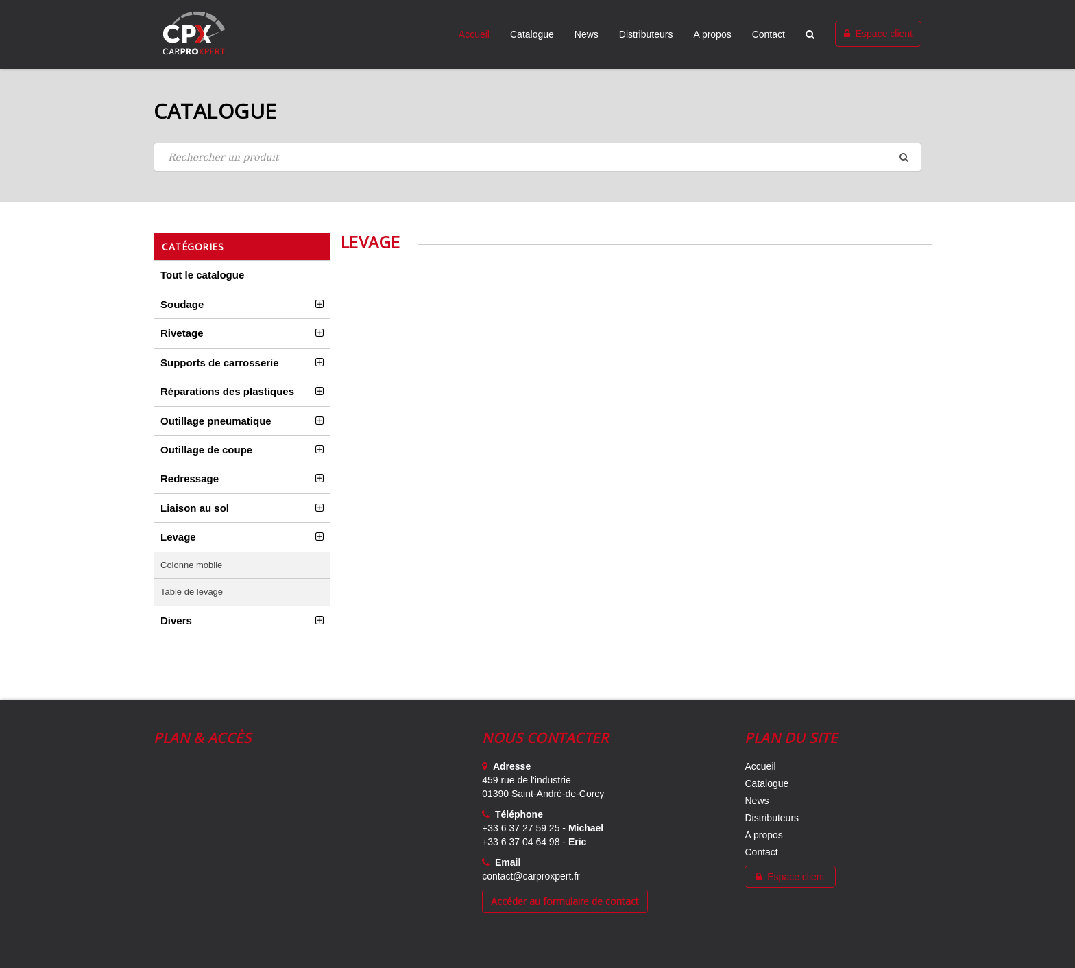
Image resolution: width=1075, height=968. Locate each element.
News (587, 34)
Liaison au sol (194, 508)
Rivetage (182, 333)
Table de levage (191, 592)
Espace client (878, 33)
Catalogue (532, 34)
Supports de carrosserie (219, 362)
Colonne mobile (191, 565)
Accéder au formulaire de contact (565, 901)
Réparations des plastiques (227, 391)
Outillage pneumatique (215, 421)
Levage (178, 537)
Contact (768, 34)
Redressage (189, 478)
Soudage (182, 304)
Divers (176, 620)
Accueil (474, 34)
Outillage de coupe (206, 450)
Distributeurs (646, 34)
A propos (712, 34)
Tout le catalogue (202, 275)
